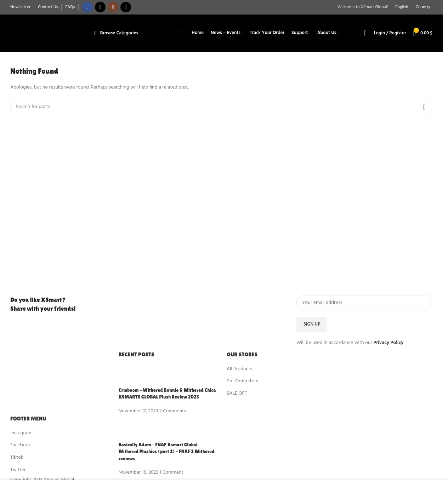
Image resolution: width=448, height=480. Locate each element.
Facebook (20, 445)
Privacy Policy (388, 343)
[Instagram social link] (113, 7)
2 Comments (172, 411)
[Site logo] (46, 33)
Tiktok (16, 457)
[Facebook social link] (87, 7)
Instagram (20, 433)
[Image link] (49, 372)
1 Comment (171, 473)
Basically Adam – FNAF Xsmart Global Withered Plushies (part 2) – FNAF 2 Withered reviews (167, 451)
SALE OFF (237, 393)
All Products (239, 369)
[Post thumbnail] (132, 376)
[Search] (365, 33)
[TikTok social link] (125, 7)
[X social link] (100, 7)
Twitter (17, 470)
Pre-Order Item (242, 381)
